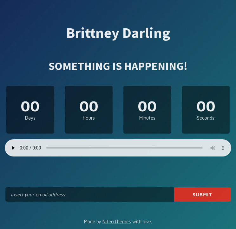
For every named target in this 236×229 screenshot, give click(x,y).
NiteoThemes (116, 221)
